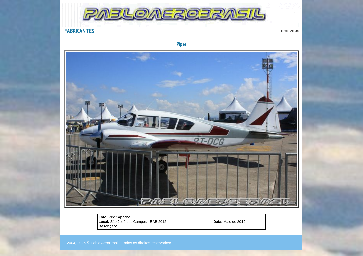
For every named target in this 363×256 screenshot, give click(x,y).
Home (284, 31)
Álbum (294, 31)
